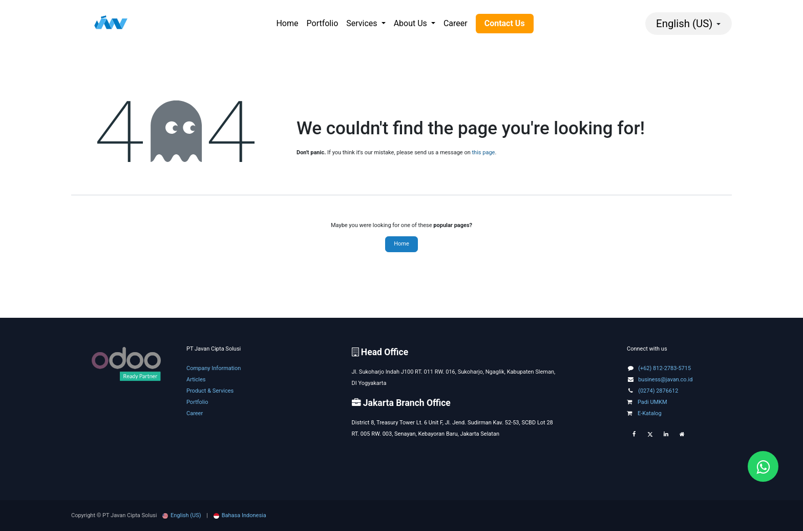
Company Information (213, 368)
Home (401, 243)
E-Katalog (644, 413)
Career (194, 413)
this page (483, 152)
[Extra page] (682, 434)
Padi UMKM (647, 402)
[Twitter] (650, 434)
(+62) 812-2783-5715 (664, 368)
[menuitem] (287, 23)
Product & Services (210, 390)
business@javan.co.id (665, 379)
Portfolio (197, 402)
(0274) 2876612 (658, 390)
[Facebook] (634, 434)
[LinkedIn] (665, 434)
